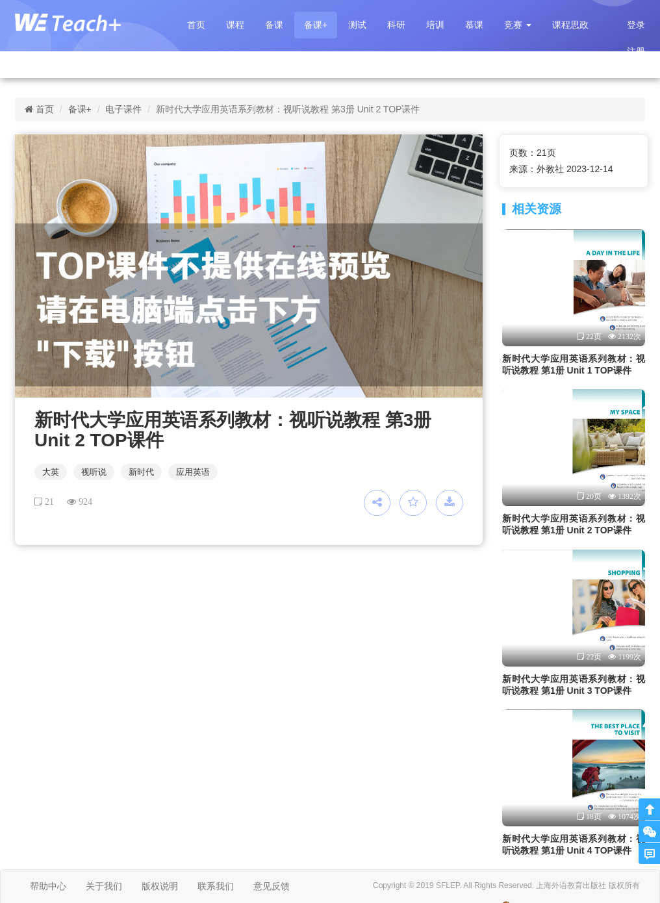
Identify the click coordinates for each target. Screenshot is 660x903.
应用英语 (193, 472)
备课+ (315, 24)
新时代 (141, 472)
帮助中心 (48, 886)
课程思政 (570, 24)
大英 (50, 472)
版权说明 (160, 886)
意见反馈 (271, 886)
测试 (357, 24)
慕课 (474, 24)
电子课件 (123, 109)
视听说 (94, 472)
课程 (235, 24)
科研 (396, 24)
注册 (636, 51)
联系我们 (215, 886)
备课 (274, 24)
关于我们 (104, 886)
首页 (196, 24)
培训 (435, 24)
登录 (636, 24)
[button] (517, 25)
